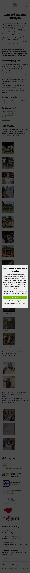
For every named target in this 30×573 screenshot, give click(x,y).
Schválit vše (15, 297)
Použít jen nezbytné (15, 301)
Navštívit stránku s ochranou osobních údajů (15, 304)
